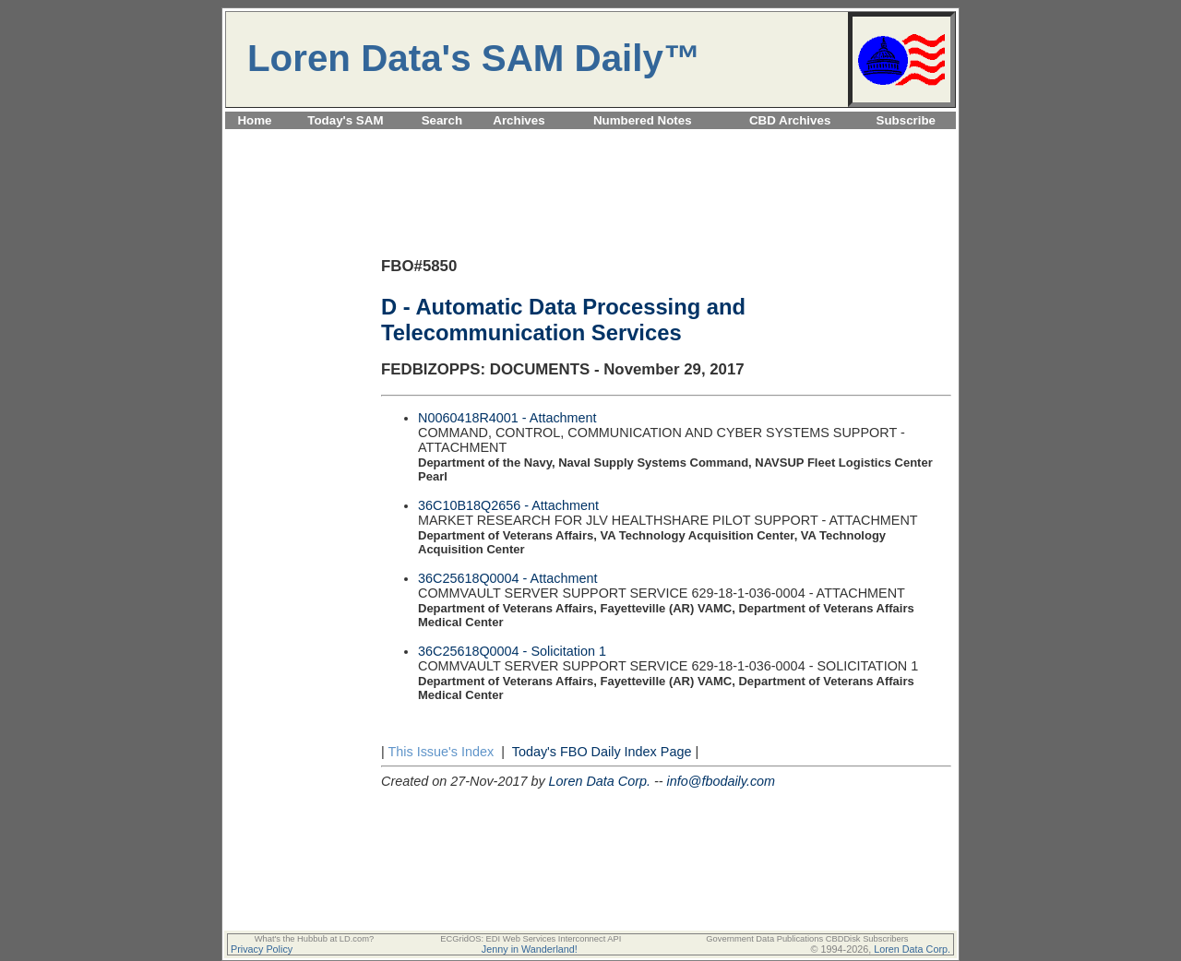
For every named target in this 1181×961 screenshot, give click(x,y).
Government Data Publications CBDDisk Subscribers (807, 938)
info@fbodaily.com (721, 781)
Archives (518, 120)
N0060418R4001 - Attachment (507, 417)
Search (442, 120)
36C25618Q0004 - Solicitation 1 (512, 651)
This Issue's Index (441, 751)
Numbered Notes (642, 120)
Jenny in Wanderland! (530, 949)
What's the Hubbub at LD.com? (315, 938)
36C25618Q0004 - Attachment (507, 578)
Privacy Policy (261, 949)
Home (254, 120)
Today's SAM (345, 120)
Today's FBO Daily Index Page (602, 751)
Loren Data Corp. (599, 781)
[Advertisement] (590, 140)
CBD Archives (789, 120)
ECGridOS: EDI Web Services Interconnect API (530, 938)
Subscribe (906, 120)
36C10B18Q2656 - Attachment (508, 505)
